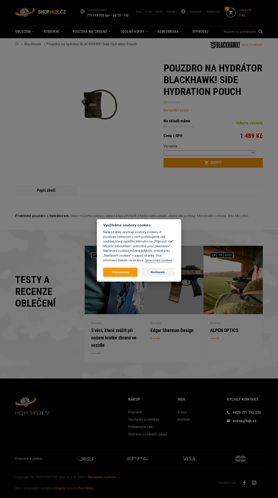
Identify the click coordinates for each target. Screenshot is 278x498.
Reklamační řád (140, 427)
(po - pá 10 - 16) (116, 15)
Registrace (213, 11)
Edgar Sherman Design (172, 330)
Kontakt (170, 11)
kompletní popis (176, 110)
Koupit (213, 163)
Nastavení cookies (102, 477)
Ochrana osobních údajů (147, 434)
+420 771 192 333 (247, 412)
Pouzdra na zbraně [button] (92, 32)
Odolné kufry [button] (134, 32)
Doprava (135, 412)
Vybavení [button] (53, 32)
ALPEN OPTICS (224, 330)
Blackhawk (32, 44)
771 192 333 (95, 15)
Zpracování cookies (158, 260)
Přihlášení (196, 11)
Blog (138, 11)
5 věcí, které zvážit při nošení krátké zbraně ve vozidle (114, 338)
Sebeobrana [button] (169, 32)
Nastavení (158, 272)
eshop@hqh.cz (244, 420)
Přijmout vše (120, 272)
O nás (148, 11)
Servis (159, 11)
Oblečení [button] (24, 32)
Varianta (170, 146)
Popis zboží (46, 190)
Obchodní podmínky (144, 419)
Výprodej (200, 32)
